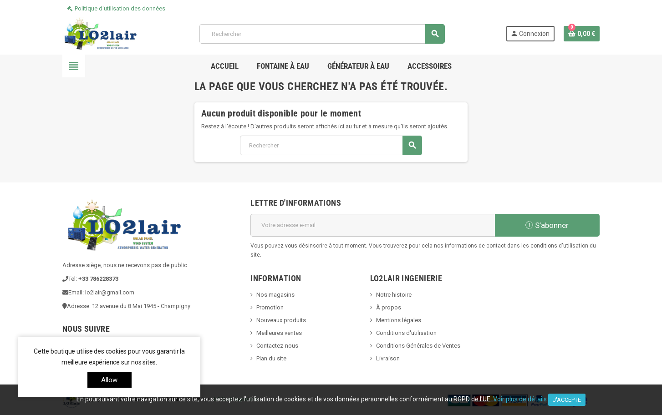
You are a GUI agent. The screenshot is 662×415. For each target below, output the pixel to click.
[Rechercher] (321, 34)
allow (109, 380)
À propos (388, 307)
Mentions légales (398, 320)
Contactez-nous (277, 345)
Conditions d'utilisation (406, 332)
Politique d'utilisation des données (120, 8)
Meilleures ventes (279, 332)
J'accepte (567, 399)
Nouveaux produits (281, 320)
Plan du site (271, 358)
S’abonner (547, 225)
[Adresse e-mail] (372, 225)
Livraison (388, 358)
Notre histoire (394, 294)
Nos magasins (275, 294)
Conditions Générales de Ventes (418, 345)
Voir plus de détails (520, 399)
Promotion (270, 307)
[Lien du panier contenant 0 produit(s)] (582, 33)
